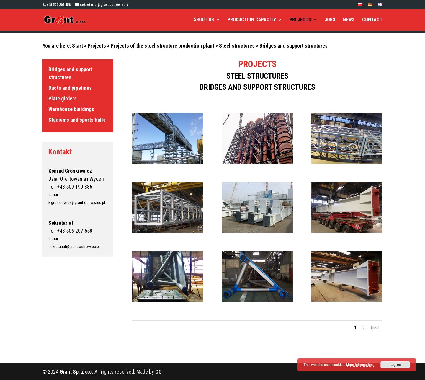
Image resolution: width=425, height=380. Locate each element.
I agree (395, 365)
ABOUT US (203, 20)
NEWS (348, 20)
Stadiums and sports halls (77, 120)
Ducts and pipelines (70, 88)
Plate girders (62, 98)
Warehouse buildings (71, 109)
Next (375, 327)
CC (158, 371)
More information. (360, 364)
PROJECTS (300, 20)
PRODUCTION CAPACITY (252, 20)
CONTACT (372, 20)
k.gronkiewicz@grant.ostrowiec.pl (76, 202)
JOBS (330, 20)
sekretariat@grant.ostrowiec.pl (74, 246)
